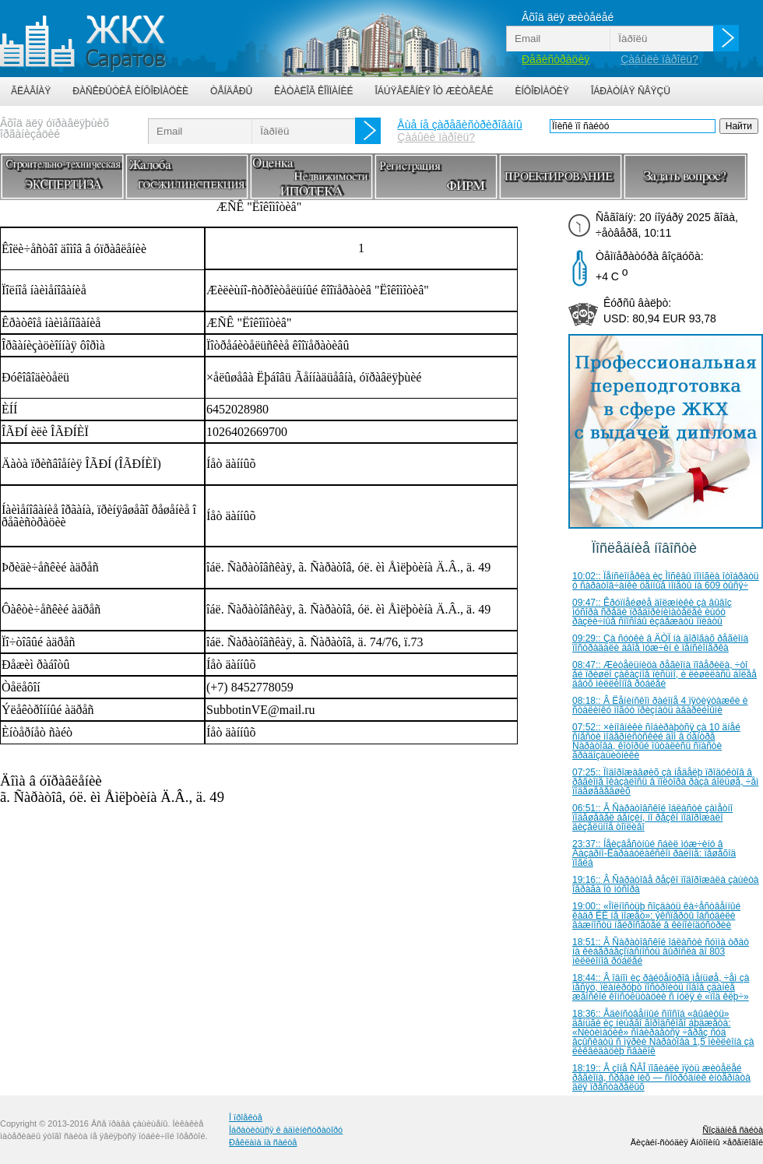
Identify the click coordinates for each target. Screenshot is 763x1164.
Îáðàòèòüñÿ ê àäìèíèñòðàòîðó (286, 1129)
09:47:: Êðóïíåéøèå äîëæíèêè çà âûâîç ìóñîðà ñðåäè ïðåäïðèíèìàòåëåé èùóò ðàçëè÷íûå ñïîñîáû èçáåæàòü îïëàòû (652, 612)
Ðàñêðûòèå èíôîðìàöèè (130, 91)
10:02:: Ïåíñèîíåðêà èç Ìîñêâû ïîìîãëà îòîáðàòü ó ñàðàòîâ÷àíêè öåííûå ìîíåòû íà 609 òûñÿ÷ (665, 581)
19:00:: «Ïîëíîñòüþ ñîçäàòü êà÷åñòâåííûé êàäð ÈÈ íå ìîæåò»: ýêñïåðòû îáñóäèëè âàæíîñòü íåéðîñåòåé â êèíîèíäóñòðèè (656, 915)
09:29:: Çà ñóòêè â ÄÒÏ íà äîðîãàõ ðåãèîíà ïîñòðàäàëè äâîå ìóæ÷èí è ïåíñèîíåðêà (660, 643)
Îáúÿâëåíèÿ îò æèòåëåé (433, 91)
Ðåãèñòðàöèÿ (555, 59)
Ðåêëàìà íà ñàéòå (263, 1142)
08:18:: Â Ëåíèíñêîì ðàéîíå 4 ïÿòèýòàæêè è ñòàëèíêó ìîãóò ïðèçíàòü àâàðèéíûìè (660, 705)
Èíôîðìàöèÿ (542, 91)
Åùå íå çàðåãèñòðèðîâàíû (459, 124)
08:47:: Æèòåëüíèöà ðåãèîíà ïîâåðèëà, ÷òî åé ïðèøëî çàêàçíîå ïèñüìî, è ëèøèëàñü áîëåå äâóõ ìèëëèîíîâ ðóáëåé (664, 674)
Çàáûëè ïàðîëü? (659, 59)
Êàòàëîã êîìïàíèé (313, 91)
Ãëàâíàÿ (31, 91)
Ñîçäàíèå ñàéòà (732, 1129)
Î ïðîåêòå (245, 1117)
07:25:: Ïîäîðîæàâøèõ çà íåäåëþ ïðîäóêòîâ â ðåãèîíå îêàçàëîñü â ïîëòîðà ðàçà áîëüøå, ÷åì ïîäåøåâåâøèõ (665, 782)
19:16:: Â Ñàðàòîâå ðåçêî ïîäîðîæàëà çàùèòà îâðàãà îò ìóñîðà (665, 884)
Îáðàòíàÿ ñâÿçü (630, 91)
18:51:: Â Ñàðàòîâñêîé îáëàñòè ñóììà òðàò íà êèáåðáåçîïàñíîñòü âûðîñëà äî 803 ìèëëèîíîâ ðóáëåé (660, 951)
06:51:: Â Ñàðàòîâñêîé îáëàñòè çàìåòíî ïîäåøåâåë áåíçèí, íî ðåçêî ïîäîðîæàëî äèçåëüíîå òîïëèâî (652, 817)
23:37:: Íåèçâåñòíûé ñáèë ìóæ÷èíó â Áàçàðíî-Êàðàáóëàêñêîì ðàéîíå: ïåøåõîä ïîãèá (654, 853)
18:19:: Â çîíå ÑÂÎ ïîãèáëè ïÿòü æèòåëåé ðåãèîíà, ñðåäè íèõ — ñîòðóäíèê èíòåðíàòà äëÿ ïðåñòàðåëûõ (661, 1077)
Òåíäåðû (231, 91)
